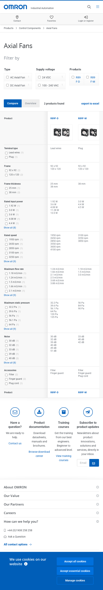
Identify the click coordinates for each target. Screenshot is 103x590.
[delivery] (63, 412)
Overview (30, 103)
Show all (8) (10, 227)
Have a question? (15, 425)
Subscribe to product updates (88, 425)
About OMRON (15, 487)
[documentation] (39, 412)
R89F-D (78, 79)
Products (8, 28)
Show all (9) (10, 261)
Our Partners (14, 504)
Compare (12, 103)
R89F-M (92, 79)
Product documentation (39, 425)
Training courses (63, 425)
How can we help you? (21, 521)
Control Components (30, 28)
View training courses (63, 458)
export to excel (90, 103)
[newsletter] (88, 412)
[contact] (15, 412)
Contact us (15, 443)
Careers (10, 513)
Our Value (11, 496)
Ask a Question (15, 536)
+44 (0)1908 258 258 (18, 530)
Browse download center (39, 453)
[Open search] (89, 6)
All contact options (17, 544)
